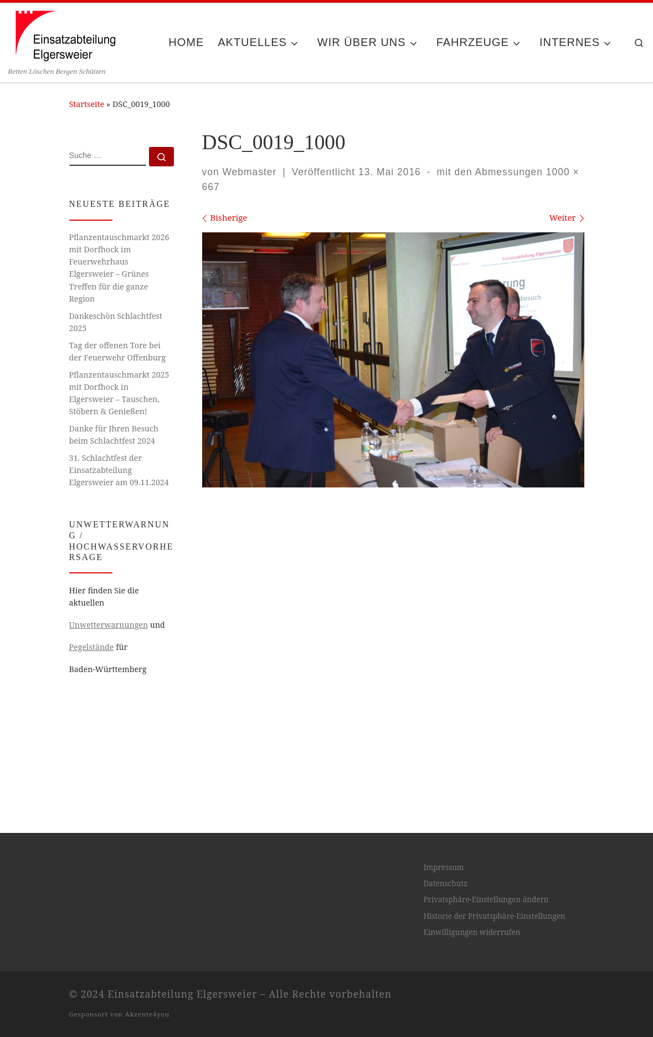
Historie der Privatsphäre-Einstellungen (494, 950)
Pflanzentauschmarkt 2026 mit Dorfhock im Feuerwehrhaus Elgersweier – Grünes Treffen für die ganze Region (119, 267)
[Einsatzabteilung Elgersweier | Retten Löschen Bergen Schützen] (64, 34)
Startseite (87, 104)
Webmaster (249, 171)
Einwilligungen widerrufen (471, 966)
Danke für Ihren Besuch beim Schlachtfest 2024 (114, 434)
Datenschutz (445, 917)
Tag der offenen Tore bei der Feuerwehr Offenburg (117, 351)
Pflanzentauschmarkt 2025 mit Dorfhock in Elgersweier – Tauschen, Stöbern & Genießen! (119, 392)
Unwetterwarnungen (108, 624)
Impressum (443, 901)
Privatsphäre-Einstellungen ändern (485, 933)
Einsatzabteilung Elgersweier (182, 1027)
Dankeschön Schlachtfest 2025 (116, 322)
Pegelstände (91, 647)
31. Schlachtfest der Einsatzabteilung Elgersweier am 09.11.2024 (119, 470)
